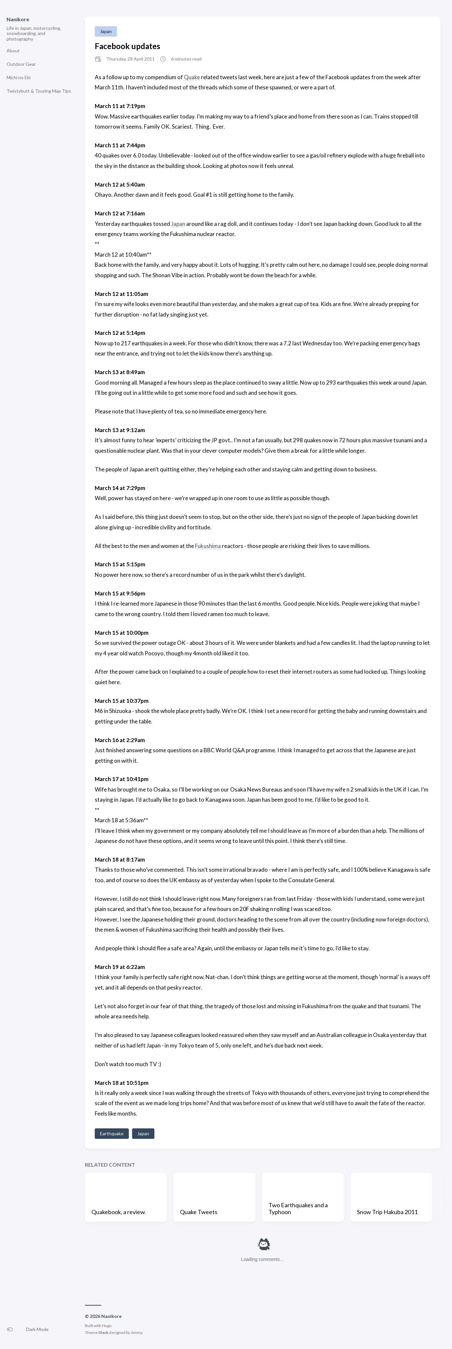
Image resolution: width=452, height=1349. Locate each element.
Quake (192, 77)
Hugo (106, 1325)
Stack (103, 1332)
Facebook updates (127, 46)
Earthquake (112, 1133)
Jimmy (137, 1332)
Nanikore (18, 19)
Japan (106, 31)
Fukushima (208, 545)
